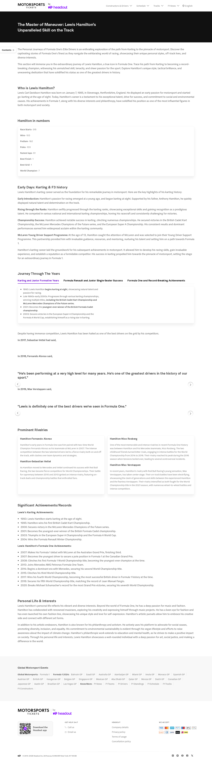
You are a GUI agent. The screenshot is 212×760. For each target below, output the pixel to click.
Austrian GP (23, 679)
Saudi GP (90, 674)
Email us (72, 732)
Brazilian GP (54, 684)
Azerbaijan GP (122, 674)
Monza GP (146, 679)
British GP (38, 679)
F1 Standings (137, 684)
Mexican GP (102, 679)
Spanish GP (179, 674)
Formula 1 (44, 674)
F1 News (98, 684)
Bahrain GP (76, 674)
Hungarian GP (54, 679)
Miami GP (137, 674)
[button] (119, 6)
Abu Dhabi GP (118, 679)
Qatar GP (133, 679)
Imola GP (149, 674)
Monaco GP (164, 674)
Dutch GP (159, 679)
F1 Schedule (153, 684)
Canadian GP (174, 679)
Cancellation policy (121, 741)
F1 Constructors (25, 688)
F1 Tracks (167, 684)
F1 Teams (110, 684)
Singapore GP (85, 679)
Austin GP (39, 684)
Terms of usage (119, 736)
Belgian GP (69, 679)
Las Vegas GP (70, 684)
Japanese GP (24, 684)
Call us (71, 727)
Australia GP (105, 674)
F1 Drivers (123, 684)
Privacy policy (118, 732)
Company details (120, 727)
